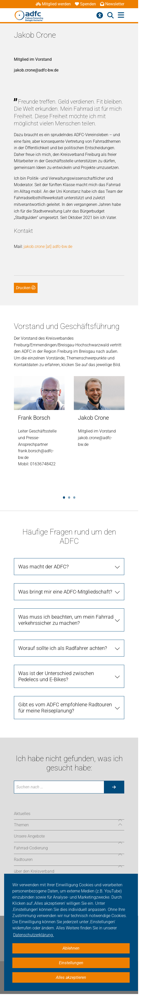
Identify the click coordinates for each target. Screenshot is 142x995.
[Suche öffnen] (110, 15)
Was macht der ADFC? (43, 567)
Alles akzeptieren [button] (71, 977)
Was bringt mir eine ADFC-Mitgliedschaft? (65, 592)
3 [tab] (74, 496)
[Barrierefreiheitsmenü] (99, 15)
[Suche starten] (114, 787)
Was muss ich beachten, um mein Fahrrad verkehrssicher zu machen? (65, 620)
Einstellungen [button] (71, 962)
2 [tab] (69, 496)
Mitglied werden (53, 4)
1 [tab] (64, 496)
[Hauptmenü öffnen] (121, 15)
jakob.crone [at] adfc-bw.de (48, 246)
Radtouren (23, 859)
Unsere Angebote (29, 836)
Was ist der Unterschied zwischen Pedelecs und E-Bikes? (56, 676)
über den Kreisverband (34, 871)
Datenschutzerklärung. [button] (33, 934)
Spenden (85, 4)
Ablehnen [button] (71, 948)
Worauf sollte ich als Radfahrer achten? (62, 648)
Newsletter (112, 4)
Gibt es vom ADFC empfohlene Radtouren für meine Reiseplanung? (65, 707)
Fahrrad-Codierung (31, 848)
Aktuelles (22, 813)
